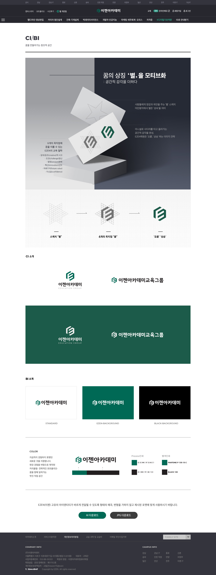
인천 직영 (100, 2)
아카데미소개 (30, 537)
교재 (149, 11)
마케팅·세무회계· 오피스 (131, 20)
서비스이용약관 (50, 537)
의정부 (126, 2)
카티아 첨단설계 (55, 20)
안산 (150, 2)
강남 (38, 2)
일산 (139, 2)
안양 (114, 2)
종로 (63, 2)
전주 (162, 2)
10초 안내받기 (182, 20)
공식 (26, 2)
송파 (87, 2)
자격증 (149, 20)
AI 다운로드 (92, 515)
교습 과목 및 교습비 (94, 537)
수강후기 (50, 11)
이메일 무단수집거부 (118, 537)
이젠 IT (175, 2)
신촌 (75, 2)
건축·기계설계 (72, 20)
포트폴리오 (40, 11)
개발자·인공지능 (110, 20)
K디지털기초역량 (164, 20)
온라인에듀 (161, 11)
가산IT (188, 2)
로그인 (188, 11)
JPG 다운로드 (124, 515)
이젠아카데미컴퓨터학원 (108, 12)
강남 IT (51, 2)
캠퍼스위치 (29, 11)
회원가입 (178, 11)
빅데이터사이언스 (90, 20)
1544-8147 (33, 569)
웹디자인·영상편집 (36, 20)
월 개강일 (62, 11)
